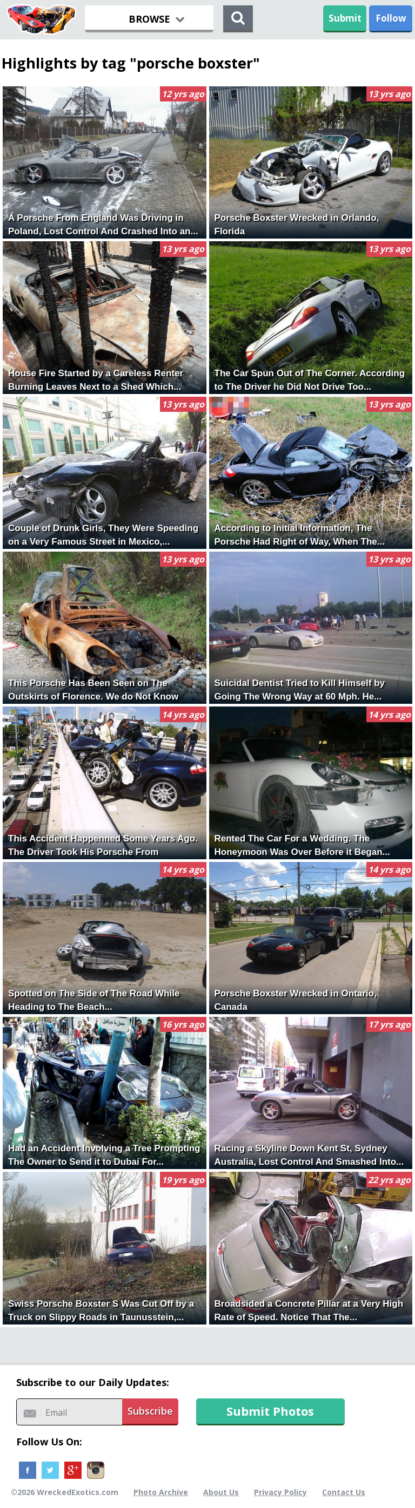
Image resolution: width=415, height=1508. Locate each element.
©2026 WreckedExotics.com (64, 1492)
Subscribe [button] (150, 1410)
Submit (345, 18)
